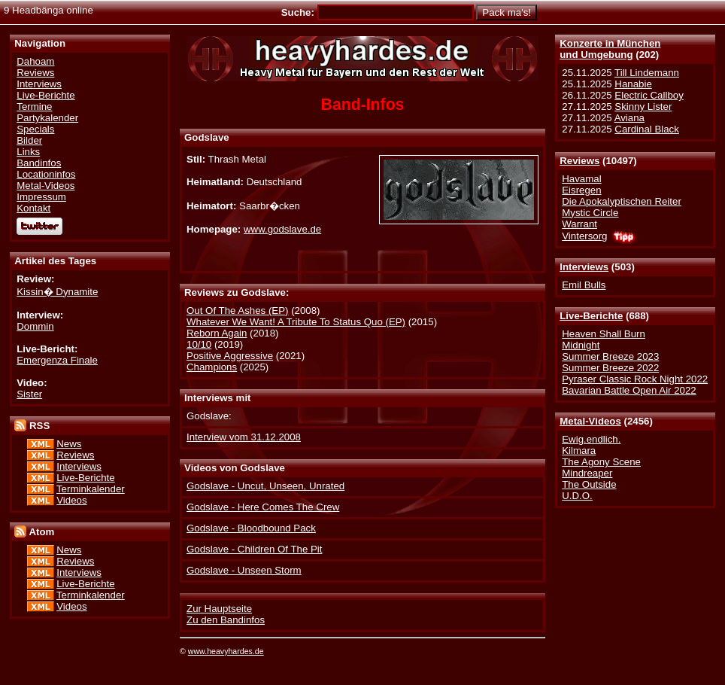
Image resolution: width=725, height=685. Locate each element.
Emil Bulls (583, 285)
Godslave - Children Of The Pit (254, 549)
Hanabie (632, 84)
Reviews (579, 160)
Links (28, 151)
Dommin (35, 326)
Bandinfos (39, 163)
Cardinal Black (646, 129)
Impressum (41, 196)
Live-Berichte (591, 315)
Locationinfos (46, 174)
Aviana (629, 117)
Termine (34, 106)
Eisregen (581, 190)
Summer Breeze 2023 (610, 356)
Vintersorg (584, 236)
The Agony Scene (601, 461)
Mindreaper (587, 473)
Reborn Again (217, 333)
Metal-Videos (590, 421)
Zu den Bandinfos (226, 620)
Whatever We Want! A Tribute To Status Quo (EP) (296, 321)
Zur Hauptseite (219, 608)
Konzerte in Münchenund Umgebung (610, 49)
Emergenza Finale (57, 360)
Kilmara (579, 450)
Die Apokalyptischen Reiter (621, 201)
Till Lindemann (646, 72)
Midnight (580, 345)
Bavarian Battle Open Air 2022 (629, 390)
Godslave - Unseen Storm (244, 570)
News (68, 443)
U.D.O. (577, 495)
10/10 (199, 344)
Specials (35, 129)
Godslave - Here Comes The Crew (263, 507)
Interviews (584, 266)
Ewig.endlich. (591, 439)
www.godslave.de (282, 229)
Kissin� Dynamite (57, 291)
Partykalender (47, 117)
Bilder (29, 140)
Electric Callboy (648, 95)
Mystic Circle (590, 212)
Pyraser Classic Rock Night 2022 (635, 379)
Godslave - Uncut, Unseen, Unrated (265, 486)
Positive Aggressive (230, 355)
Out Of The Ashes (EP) (237, 310)
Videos (71, 500)
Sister (29, 394)
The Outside (589, 484)
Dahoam (35, 61)
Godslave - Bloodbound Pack (251, 528)
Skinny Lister (643, 106)
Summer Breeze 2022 (610, 367)
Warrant (579, 224)
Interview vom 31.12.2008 (244, 437)
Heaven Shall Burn (603, 333)
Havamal (581, 178)
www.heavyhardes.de (226, 651)
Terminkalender (90, 489)
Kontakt (33, 208)
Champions (212, 367)
